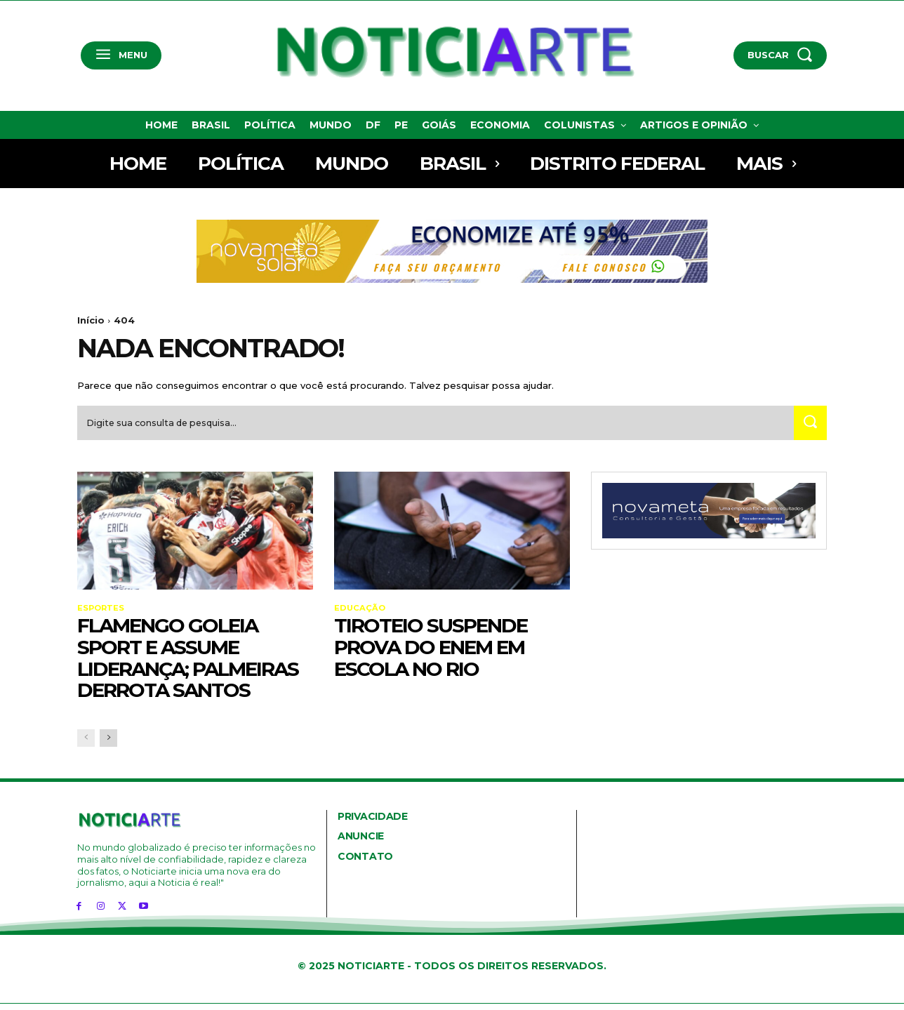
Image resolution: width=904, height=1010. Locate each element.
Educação (360, 613)
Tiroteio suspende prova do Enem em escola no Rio (430, 652)
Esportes (101, 613)
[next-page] (108, 744)
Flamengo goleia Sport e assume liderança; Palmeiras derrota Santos (187, 663)
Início (91, 320)
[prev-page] (86, 744)
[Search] (808, 428)
